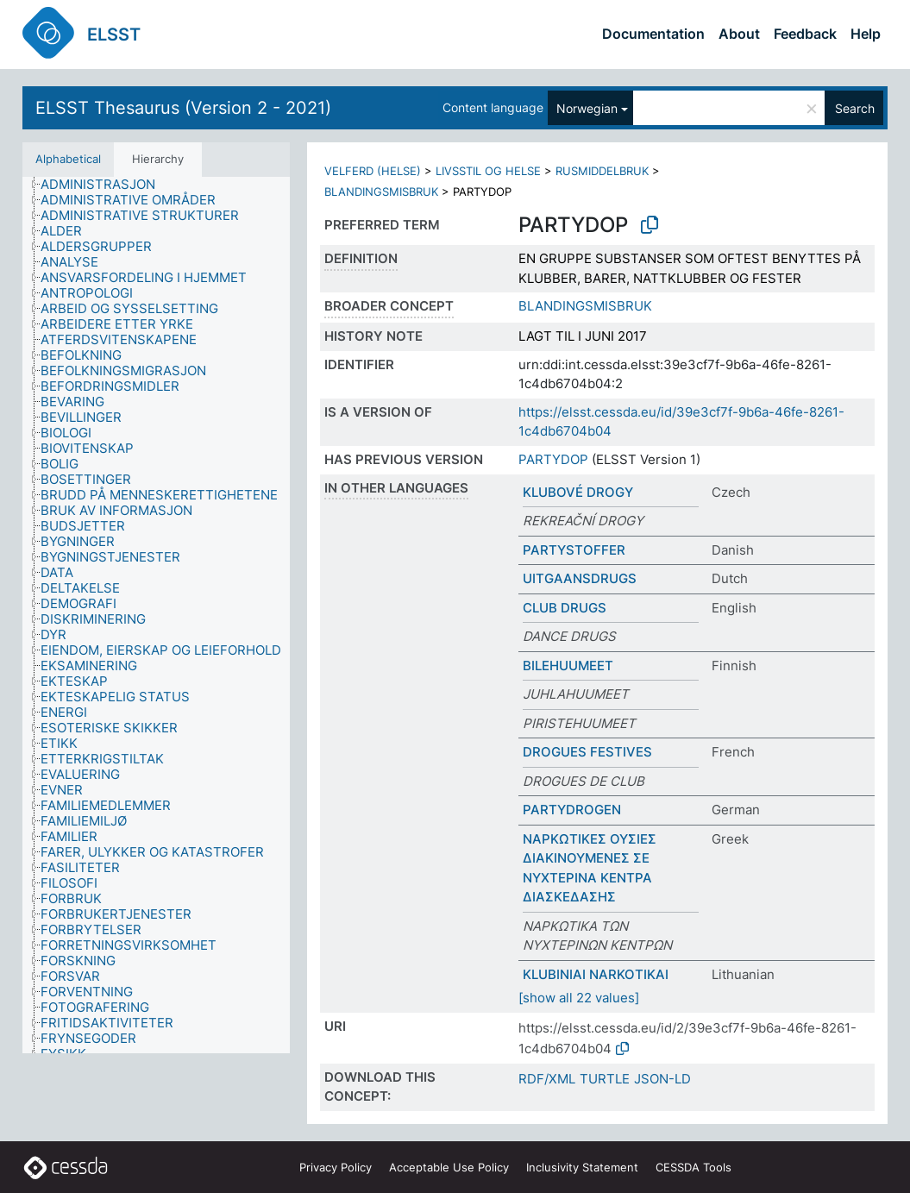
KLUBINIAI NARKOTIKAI (595, 974)
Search (855, 108)
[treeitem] (105, 184)
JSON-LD (662, 1079)
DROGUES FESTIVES (587, 752)
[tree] (156, 615)
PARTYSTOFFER (574, 550)
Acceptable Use (449, 1167)
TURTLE (605, 1079)
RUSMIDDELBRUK (602, 171)
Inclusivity (582, 1167)
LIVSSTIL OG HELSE (488, 171)
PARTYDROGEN (572, 809)
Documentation (653, 33)
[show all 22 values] (578, 997)
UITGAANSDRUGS (580, 578)
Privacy (335, 1167)
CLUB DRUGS (564, 608)
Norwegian (587, 108)
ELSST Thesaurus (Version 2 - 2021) (183, 107)
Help (865, 33)
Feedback (805, 33)
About (739, 33)
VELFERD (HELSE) (372, 171)
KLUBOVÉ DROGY (578, 492)
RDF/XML (546, 1079)
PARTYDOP (553, 459)
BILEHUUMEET (568, 665)
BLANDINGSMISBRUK (381, 191)
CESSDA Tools (693, 1167)
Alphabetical (68, 159)
